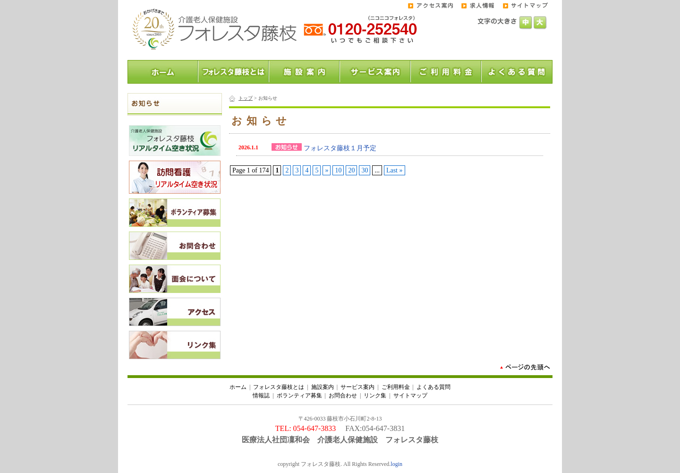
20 (351, 170)
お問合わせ (343, 395)
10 (338, 170)
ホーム (238, 387)
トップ (245, 98)
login (396, 464)
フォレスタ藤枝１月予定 (340, 148)
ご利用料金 (396, 387)
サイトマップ (410, 395)
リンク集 (375, 395)
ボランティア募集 (299, 395)
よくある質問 (433, 387)
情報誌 (261, 395)
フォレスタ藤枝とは (278, 387)
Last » (394, 170)
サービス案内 (357, 387)
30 (364, 170)
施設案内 (322, 387)
